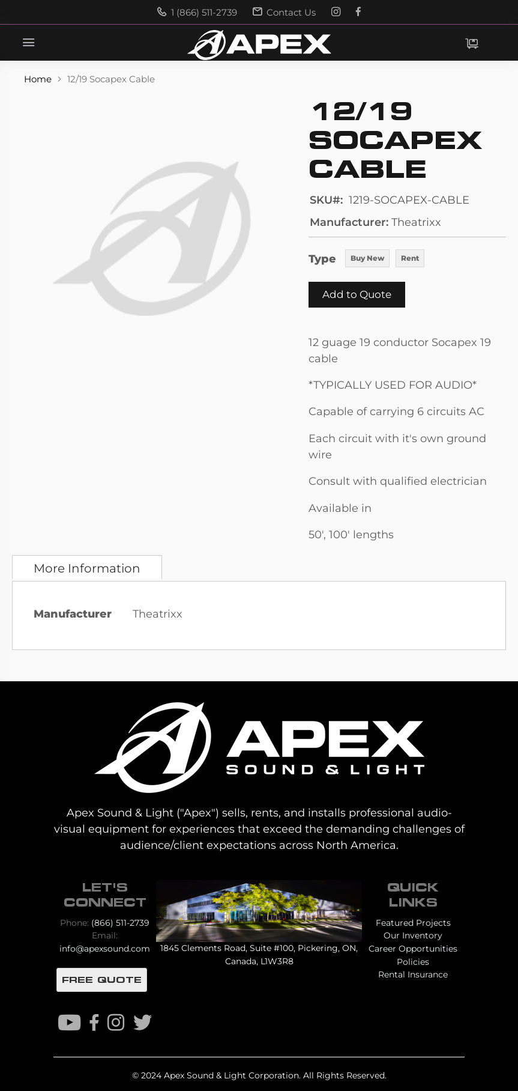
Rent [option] (410, 258)
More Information (87, 568)
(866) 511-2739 (120, 922)
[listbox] (384, 259)
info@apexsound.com (104, 948)
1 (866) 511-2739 (197, 12)
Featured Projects (413, 922)
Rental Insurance (413, 974)
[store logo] (259, 45)
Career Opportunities (413, 948)
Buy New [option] (367, 258)
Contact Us (284, 12)
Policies (413, 961)
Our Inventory (413, 935)
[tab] (87, 567)
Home (39, 79)
